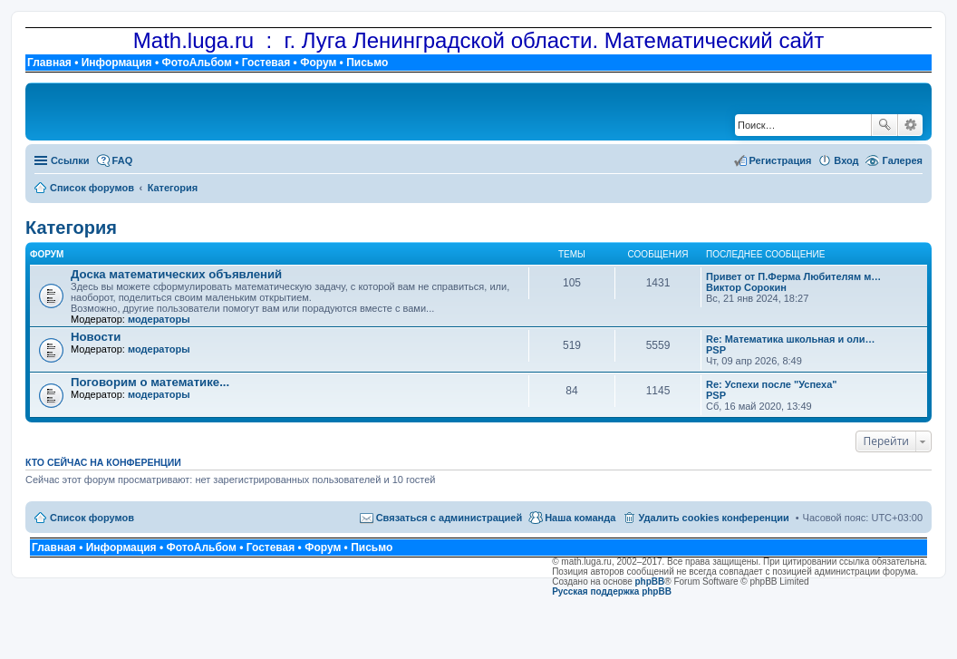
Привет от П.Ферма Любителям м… (793, 276)
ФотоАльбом (196, 62)
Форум (318, 62)
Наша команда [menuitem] (580, 517)
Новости (96, 337)
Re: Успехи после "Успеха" (771, 384)
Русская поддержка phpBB (612, 591)
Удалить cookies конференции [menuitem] (713, 517)
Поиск (884, 125)
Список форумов (92, 517)
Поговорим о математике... (150, 382)
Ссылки (70, 160)
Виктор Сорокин (746, 287)
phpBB (650, 581)
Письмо (367, 62)
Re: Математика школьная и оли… (790, 339)
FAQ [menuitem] (122, 160)
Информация (117, 62)
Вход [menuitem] (846, 160)
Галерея (903, 160)
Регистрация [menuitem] (780, 160)
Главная (49, 62)
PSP (716, 349)
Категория (71, 227)
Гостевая (266, 62)
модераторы (159, 319)
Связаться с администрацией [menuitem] (449, 517)
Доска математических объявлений (176, 274)
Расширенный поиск (910, 125)
